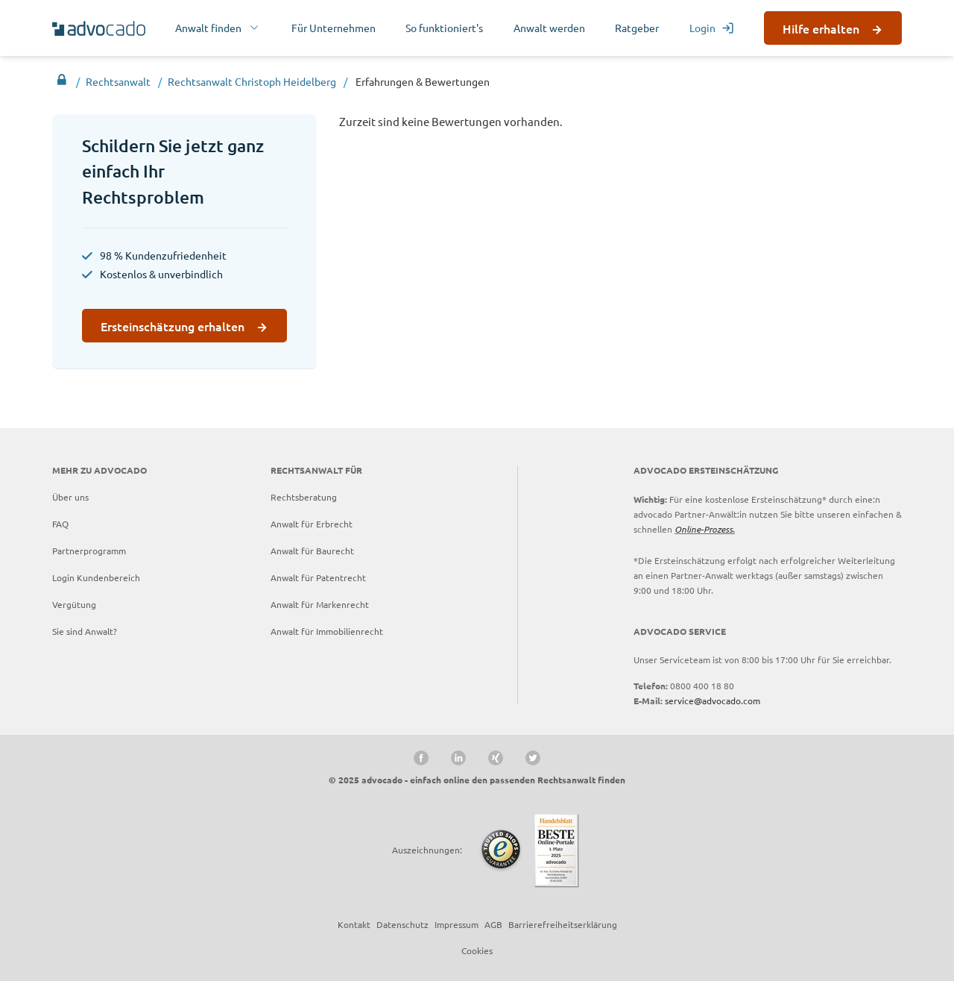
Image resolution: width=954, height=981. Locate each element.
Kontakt (354, 924)
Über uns (70, 497)
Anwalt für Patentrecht (318, 577)
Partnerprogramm (89, 551)
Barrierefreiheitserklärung (562, 924)
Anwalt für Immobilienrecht (327, 631)
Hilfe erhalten (821, 28)
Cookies (477, 950)
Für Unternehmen (333, 27)
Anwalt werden (549, 27)
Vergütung (74, 604)
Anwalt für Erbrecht (312, 524)
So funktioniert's (444, 27)
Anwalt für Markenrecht (320, 604)
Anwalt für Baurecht (312, 551)
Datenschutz (402, 924)
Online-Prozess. (705, 529)
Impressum (456, 924)
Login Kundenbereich (96, 577)
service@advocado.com (712, 700)
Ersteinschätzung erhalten (172, 326)
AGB (493, 924)
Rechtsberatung (304, 497)
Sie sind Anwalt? (84, 631)
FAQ (60, 524)
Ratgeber (637, 27)
